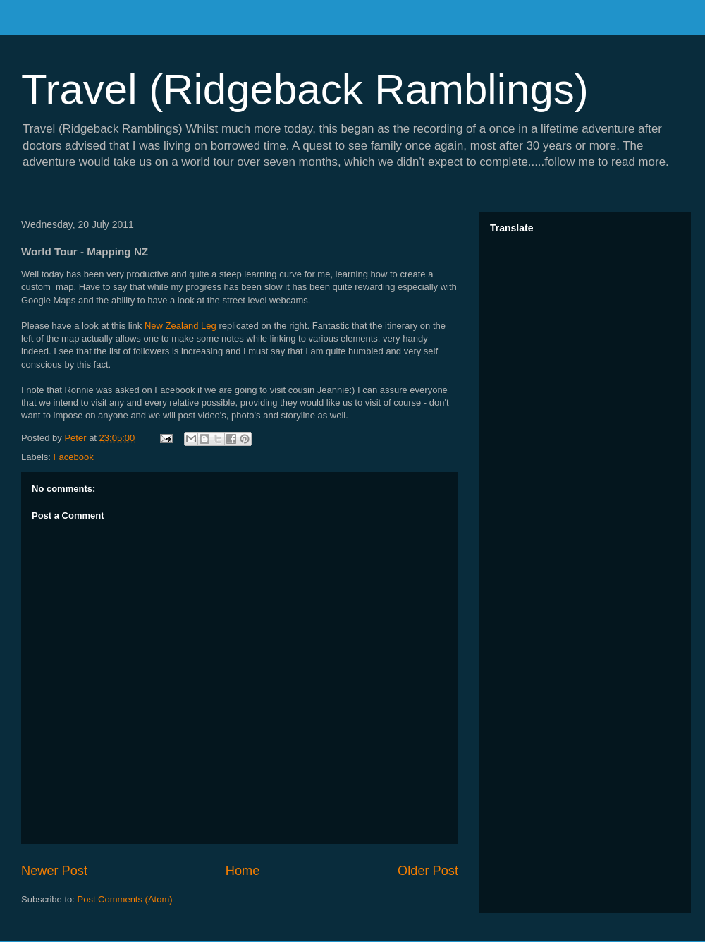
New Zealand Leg (180, 325)
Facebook (74, 457)
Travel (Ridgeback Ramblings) (305, 89)
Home (243, 871)
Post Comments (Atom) (125, 899)
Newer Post (54, 871)
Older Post (428, 871)
